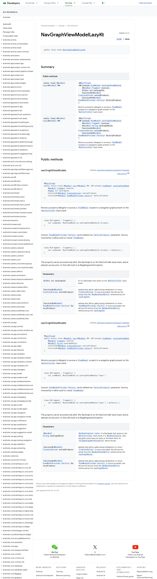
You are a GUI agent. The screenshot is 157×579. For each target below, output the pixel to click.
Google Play (87, 3)
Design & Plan (50, 3)
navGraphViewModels (111, 85)
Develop (61, 26)
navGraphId (84, 297)
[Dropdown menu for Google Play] (95, 3)
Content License (104, 484)
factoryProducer (102, 235)
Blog (106, 3)
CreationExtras (85, 95)
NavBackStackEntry (100, 294)
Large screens (81, 574)
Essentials (30, 3)
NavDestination (114, 436)
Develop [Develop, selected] (68, 3)
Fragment (96, 88)
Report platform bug (144, 571)
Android (39, 571)
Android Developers (48, 26)
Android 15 (101, 571)
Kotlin (119, 39)
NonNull (61, 83)
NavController (85, 112)
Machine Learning (63, 575)
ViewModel (95, 85)
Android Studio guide (125, 576)
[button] (16, 40)
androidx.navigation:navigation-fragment (113, 170)
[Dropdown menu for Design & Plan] (59, 3)
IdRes (86, 90)
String (95, 126)
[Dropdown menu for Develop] (75, 3)
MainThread (85, 83)
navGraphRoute (85, 454)
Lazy (45, 85)
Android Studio (145, 3)
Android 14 (101, 575)
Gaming (59, 571)
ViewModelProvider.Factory (91, 100)
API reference (10, 12)
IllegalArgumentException (91, 441)
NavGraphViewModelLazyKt (74, 50)
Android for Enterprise (44, 575)
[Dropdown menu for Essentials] (38, 3)
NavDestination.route (89, 433)
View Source (122, 174)
